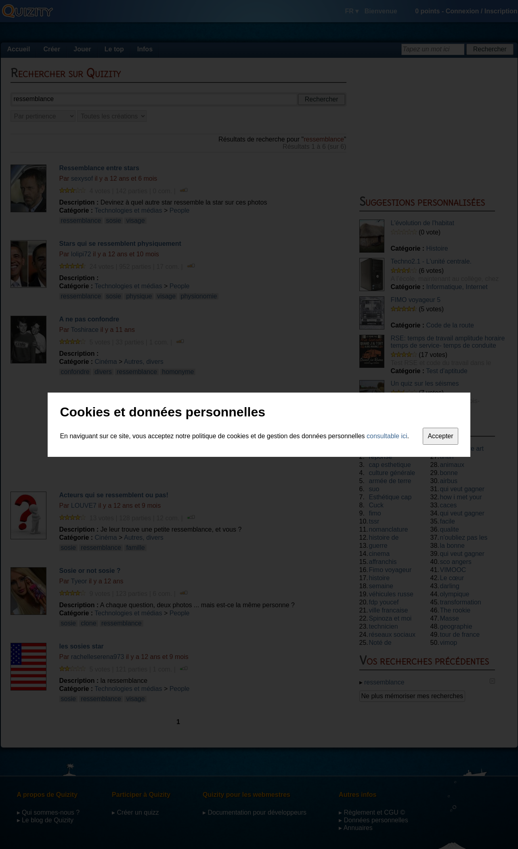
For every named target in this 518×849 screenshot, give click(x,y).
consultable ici (387, 436)
